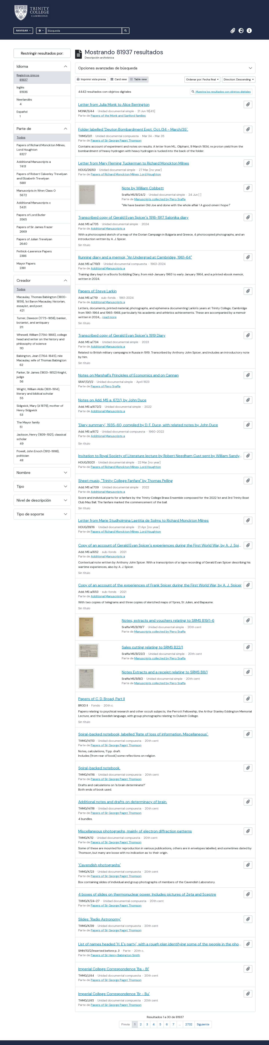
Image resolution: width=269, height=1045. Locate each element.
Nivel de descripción (34, 500)
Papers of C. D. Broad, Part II (101, 699)
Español (25, 114)
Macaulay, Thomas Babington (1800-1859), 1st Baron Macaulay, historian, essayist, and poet (41, 304)
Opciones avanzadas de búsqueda (107, 68)
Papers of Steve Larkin (97, 291)
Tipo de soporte (30, 514)
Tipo (20, 486)
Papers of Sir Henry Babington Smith (115, 955)
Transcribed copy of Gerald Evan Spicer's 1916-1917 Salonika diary (133, 217)
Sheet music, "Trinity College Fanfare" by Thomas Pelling (125, 480)
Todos (21, 137)
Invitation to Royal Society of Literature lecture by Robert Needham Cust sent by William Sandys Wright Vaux (160, 456)
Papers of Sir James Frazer (34, 229)
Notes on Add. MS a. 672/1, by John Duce (112, 400)
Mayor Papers (27, 265)
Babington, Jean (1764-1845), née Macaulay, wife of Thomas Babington (41, 360)
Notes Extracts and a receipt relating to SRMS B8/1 (165, 672)
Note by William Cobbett (143, 188)
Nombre (23, 472)
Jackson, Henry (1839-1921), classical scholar (41, 439)
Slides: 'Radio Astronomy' (99, 919)
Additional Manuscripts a (33, 164)
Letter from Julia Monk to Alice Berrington (113, 104)
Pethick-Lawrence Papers (34, 253)
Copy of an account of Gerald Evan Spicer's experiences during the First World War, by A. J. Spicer (160, 545)
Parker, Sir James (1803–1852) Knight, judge (41, 377)
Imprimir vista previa (91, 79)
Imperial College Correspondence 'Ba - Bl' (113, 969)
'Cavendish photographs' (99, 865)
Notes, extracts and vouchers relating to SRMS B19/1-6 (168, 620)
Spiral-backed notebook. (99, 768)
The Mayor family (28, 424)
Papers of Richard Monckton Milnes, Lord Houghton (40, 149)
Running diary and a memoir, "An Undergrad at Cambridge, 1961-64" (135, 257)
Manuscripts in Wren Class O (36, 192)
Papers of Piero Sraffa (105, 386)
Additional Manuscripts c (33, 205)
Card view (119, 79)
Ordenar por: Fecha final (201, 79)
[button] (233, 31)
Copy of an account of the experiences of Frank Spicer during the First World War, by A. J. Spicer (160, 585)
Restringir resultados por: (42, 53)
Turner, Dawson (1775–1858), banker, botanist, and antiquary (41, 322)
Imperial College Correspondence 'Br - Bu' (114, 994)
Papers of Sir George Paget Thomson (116, 140)
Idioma (22, 66)
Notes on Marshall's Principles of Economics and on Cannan (128, 375)
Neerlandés (25, 101)
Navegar (22, 30)
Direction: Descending (237, 79)
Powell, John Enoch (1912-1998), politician (37, 455)
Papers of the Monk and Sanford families (118, 116)
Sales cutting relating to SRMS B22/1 (152, 647)
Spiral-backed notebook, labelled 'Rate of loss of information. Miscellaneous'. (143, 734)
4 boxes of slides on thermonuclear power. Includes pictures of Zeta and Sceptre (147, 894)
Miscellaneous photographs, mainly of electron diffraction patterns (135, 831)
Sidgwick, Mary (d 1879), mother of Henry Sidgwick (39, 410)
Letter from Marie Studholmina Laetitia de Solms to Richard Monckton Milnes (143, 520)
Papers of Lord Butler (31, 217)
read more (109, 317)
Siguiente (203, 1024)
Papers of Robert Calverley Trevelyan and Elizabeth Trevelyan (41, 178)
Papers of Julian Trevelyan (34, 241)
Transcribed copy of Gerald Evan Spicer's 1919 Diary (121, 335)
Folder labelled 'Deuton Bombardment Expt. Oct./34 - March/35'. (133, 129)
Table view (138, 79)
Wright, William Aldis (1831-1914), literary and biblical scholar (38, 393)
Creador (24, 280)
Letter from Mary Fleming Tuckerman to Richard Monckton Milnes (133, 163)
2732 (188, 1024)
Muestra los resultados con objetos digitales (221, 91)
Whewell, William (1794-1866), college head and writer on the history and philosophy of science (41, 341)
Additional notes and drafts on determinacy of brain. (122, 802)
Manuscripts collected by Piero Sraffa (159, 199)
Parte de (24, 128)
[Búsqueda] (84, 30)
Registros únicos (28, 77)
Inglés (28, 89)
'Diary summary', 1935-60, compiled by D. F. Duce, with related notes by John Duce (148, 425)
